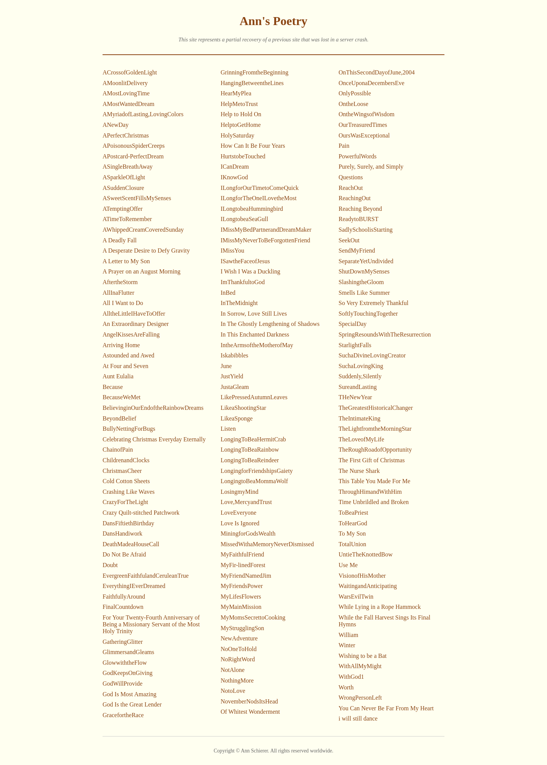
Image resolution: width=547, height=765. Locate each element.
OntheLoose (353, 104)
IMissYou (232, 250)
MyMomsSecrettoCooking (253, 617)
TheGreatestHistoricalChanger (375, 408)
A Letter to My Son (126, 261)
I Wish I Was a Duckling (250, 271)
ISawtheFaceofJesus (245, 261)
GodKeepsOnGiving (128, 673)
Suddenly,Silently (359, 376)
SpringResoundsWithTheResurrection (384, 334)
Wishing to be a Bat (362, 656)
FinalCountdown (123, 607)
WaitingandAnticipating (367, 586)
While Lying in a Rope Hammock (379, 607)
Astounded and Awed (128, 355)
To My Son (352, 533)
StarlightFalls (354, 345)
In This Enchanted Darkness (255, 334)
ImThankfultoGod (243, 282)
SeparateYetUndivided (365, 261)
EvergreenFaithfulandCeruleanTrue (146, 575)
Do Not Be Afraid (124, 554)
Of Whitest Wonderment (250, 711)
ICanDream (235, 166)
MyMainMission (241, 607)
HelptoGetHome (241, 125)
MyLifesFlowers (241, 596)
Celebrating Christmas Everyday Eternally (154, 439)
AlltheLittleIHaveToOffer (134, 313)
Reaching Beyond (360, 208)
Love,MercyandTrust (246, 502)
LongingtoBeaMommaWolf (254, 481)
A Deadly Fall (120, 240)
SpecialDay (352, 324)
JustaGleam (235, 387)
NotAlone (233, 670)
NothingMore (237, 680)
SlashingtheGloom (361, 282)
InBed (228, 292)
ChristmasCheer (122, 471)
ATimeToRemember (127, 219)
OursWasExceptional (364, 135)
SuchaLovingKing (360, 366)
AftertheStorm (120, 282)
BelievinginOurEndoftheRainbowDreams (153, 408)
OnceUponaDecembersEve (371, 83)
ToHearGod (352, 523)
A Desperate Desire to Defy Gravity (146, 250)
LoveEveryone (238, 512)
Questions (350, 177)
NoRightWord (238, 659)
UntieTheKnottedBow (365, 554)
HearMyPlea (236, 93)
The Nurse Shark (358, 471)
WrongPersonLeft (360, 697)
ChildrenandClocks (126, 460)
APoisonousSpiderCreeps (134, 145)
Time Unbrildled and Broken (373, 502)
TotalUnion (352, 544)
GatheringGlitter (123, 642)
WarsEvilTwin (355, 596)
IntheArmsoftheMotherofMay (257, 345)
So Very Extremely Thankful (373, 303)
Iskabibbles (234, 355)
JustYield (232, 376)
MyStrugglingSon (242, 628)
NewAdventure (239, 638)
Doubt (110, 565)
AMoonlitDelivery (125, 83)
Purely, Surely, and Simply (370, 166)
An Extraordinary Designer (136, 324)
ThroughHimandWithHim (370, 491)
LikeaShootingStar (243, 408)
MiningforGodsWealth (248, 533)
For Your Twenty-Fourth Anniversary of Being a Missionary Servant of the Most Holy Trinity (151, 624)
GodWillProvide (122, 683)
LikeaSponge (237, 418)
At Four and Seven (125, 366)
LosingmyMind (240, 491)
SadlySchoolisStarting (365, 229)
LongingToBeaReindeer (250, 460)
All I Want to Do (123, 303)
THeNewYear (355, 397)
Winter (346, 645)
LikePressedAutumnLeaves (254, 397)
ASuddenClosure (123, 188)
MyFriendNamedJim (246, 575)
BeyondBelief (119, 418)
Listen (228, 428)
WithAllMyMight (359, 666)
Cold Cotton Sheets (126, 481)
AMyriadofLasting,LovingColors (143, 114)
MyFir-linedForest (243, 565)
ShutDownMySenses (363, 271)
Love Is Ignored (240, 523)
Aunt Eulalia (118, 376)
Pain (343, 145)
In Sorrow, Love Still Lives (254, 313)
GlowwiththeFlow (125, 662)
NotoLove (233, 691)
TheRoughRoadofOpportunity (375, 449)
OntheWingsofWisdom (366, 114)
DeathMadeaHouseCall (131, 544)
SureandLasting (357, 387)
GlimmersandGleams (128, 652)
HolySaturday (238, 135)
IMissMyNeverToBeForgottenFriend (265, 240)
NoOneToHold (239, 649)
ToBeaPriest (353, 512)
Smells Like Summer (364, 292)
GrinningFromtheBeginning (255, 72)
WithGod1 (351, 676)
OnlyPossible (354, 93)
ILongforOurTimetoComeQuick (260, 188)
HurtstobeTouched (243, 156)
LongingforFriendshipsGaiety (257, 471)
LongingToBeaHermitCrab (253, 439)
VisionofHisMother (362, 575)
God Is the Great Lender (132, 704)
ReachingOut (354, 198)
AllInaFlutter (118, 292)
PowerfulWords (357, 156)
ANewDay (115, 125)
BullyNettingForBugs (129, 428)
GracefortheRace (123, 715)
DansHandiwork (122, 533)
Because (113, 387)
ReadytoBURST (358, 219)
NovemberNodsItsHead (249, 701)
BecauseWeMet (122, 397)
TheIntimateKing (359, 418)
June (226, 366)
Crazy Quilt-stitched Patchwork (141, 512)
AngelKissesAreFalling (131, 334)
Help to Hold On (241, 114)
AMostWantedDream (128, 104)
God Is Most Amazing (130, 694)
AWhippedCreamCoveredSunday (143, 229)
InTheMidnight (239, 303)
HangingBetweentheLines (252, 83)
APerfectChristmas (126, 135)
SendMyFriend (356, 250)
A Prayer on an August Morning (141, 271)
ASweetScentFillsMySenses (137, 198)
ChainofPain (118, 449)
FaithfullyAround (124, 596)
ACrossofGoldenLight (130, 72)
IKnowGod (234, 177)
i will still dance (358, 718)
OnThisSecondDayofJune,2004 (376, 72)
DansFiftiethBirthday (128, 523)
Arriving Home (121, 345)
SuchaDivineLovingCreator (372, 355)
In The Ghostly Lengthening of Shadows (270, 324)
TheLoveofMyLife (361, 439)
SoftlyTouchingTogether (368, 313)
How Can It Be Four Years (253, 145)
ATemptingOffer (122, 208)
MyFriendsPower (242, 586)
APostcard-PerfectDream (133, 156)
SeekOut (348, 240)
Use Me (347, 565)
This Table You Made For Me (374, 481)
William (348, 635)
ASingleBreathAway (128, 166)
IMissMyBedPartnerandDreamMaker (266, 229)
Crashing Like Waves (129, 491)
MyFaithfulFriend (242, 554)
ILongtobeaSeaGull (244, 219)
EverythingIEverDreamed (134, 586)
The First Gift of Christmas (371, 460)
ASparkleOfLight (124, 177)
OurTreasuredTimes (362, 125)
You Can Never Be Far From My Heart (385, 708)
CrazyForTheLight (125, 502)
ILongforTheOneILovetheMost (259, 198)
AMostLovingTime (126, 93)
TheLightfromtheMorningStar (374, 428)
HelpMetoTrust (239, 104)
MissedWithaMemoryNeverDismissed (267, 544)
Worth (346, 687)
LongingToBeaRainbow (250, 449)
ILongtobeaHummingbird (252, 208)
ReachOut (350, 188)
